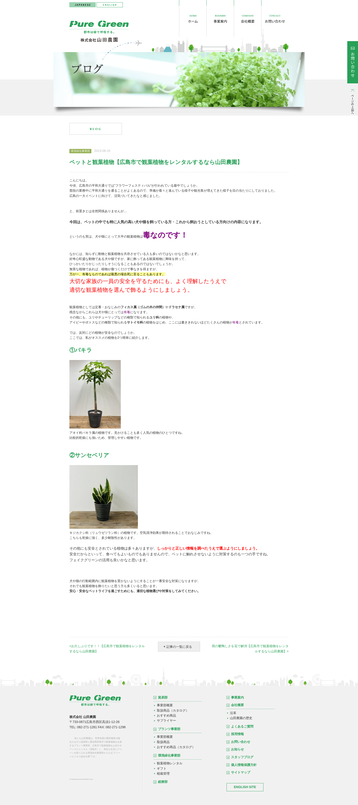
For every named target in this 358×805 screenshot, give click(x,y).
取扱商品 (163, 742)
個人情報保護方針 (244, 765)
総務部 (163, 782)
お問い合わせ (240, 742)
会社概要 (237, 705)
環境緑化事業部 (169, 755)
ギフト (161, 768)
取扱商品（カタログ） (173, 710)
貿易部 (163, 697)
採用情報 (237, 734)
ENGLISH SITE (245, 787)
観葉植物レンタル (169, 763)
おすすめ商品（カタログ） (176, 747)
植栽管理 (163, 773)
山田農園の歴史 (241, 718)
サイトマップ (240, 772)
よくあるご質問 (242, 726)
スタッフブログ (242, 757)
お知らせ (237, 749)
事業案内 (237, 697)
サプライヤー (166, 720)
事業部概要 (165, 705)
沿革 (233, 713)
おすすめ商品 (166, 715)
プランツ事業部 (169, 729)
